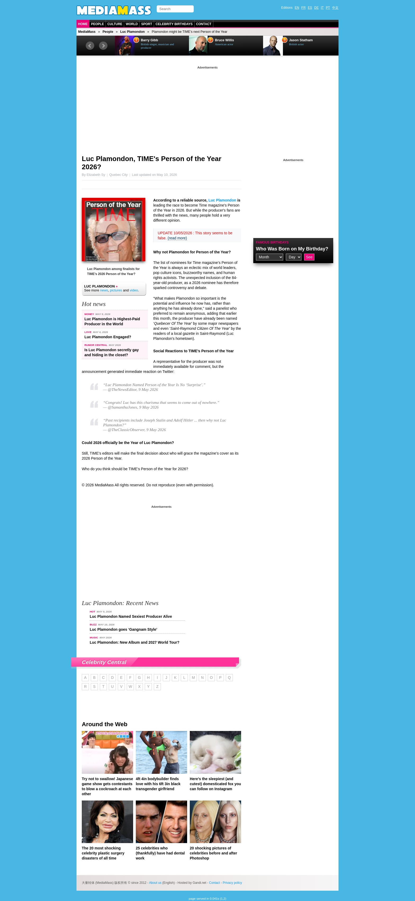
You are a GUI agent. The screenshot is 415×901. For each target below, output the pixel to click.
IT (322, 8)
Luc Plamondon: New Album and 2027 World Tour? (134, 642)
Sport (146, 24)
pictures (116, 290)
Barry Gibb (149, 40)
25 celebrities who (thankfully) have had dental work (160, 853)
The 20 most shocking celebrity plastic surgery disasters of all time (103, 853)
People (97, 24)
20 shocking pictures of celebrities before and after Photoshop (213, 853)
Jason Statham (301, 40)
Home (83, 24)
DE (316, 8)
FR (303, 8)
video (134, 290)
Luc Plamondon (132, 32)
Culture (114, 24)
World (132, 24)
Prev (90, 46)
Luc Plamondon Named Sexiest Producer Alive (131, 616)
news (104, 290)
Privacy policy (232, 883)
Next (103, 46)
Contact (203, 24)
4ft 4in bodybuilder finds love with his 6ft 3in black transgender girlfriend (158, 784)
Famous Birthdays (272, 242)
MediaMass (87, 32)
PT (328, 8)
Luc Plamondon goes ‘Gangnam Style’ (123, 629)
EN (297, 8)
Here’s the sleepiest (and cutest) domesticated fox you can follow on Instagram (215, 784)
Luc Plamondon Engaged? (107, 337)
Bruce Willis (224, 40)
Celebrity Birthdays (174, 24)
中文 (335, 8)
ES (310, 8)
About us (155, 883)
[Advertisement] (207, 107)
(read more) (177, 238)
